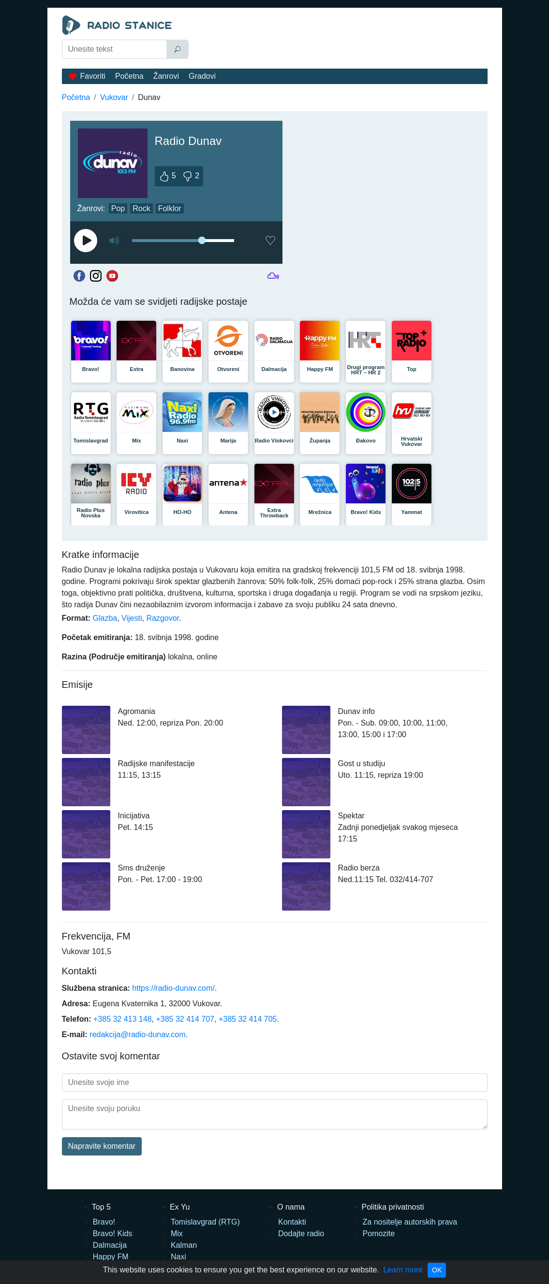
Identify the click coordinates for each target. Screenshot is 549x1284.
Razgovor (162, 618)
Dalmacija (110, 1245)
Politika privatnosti (393, 1207)
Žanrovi (166, 76)
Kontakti (292, 1222)
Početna (129, 76)
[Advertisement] (340, 39)
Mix (177, 1233)
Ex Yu (180, 1207)
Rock (141, 208)
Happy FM (111, 1257)
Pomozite (379, 1233)
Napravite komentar (102, 1146)
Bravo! (104, 1222)
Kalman (184, 1245)
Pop (118, 208)
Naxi (178, 1257)
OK (437, 1270)
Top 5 (101, 1207)
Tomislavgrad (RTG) (205, 1222)
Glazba (105, 618)
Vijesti (131, 618)
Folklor (169, 208)
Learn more (403, 1270)
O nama (291, 1207)
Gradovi (202, 76)
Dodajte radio (301, 1233)
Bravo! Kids (113, 1233)
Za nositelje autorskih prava (410, 1222)
